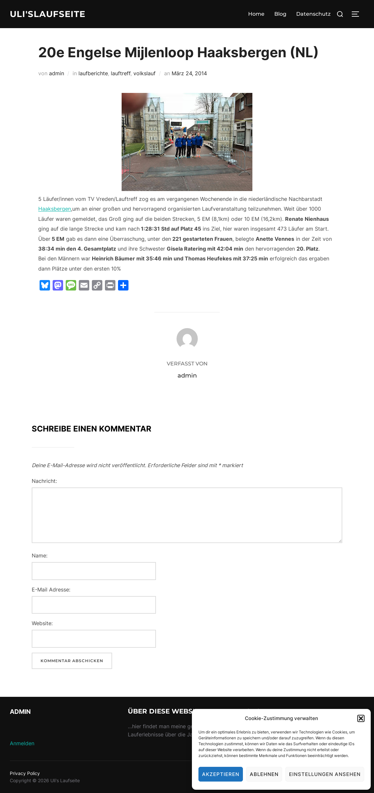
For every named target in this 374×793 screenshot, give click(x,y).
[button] (361, 718)
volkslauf (144, 73)
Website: (42, 623)
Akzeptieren (220, 774)
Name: (39, 555)
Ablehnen (264, 774)
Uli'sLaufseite (47, 14)
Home (256, 14)
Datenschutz (313, 14)
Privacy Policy (25, 773)
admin (56, 73)
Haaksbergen (54, 208)
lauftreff (120, 73)
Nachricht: (44, 481)
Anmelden (22, 743)
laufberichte (93, 73)
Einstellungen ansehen (325, 774)
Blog (280, 14)
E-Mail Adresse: (51, 589)
